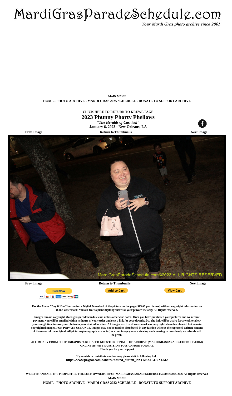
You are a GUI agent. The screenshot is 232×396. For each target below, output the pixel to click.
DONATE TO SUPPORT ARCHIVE (165, 101)
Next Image (199, 132)
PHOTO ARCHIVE (70, 101)
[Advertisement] (117, 60)
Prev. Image (33, 132)
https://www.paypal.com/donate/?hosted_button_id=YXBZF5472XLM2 (117, 360)
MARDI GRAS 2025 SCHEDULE (112, 101)
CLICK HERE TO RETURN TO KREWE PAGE (118, 112)
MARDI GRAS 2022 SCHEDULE (112, 383)
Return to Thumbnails (116, 132)
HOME (48, 101)
